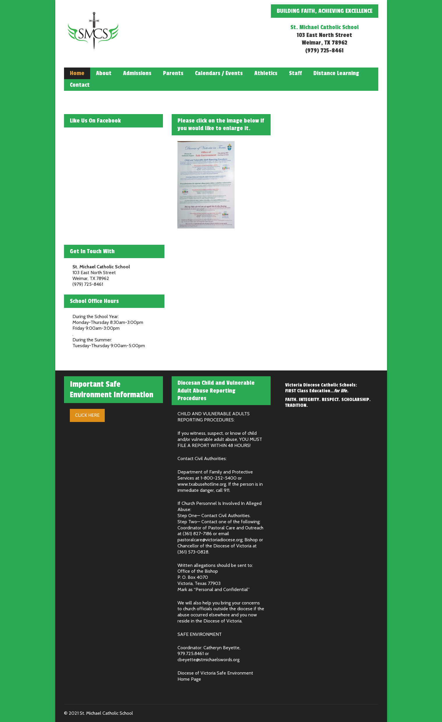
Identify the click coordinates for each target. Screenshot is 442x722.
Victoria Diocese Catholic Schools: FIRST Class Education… (321, 388)
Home (77, 73)
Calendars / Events (219, 73)
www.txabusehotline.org (201, 484)
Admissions (137, 73)
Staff (295, 73)
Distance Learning (336, 73)
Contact (80, 84)
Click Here (87, 415)
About (103, 73)
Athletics (265, 73)
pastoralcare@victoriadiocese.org (209, 539)
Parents (173, 73)
